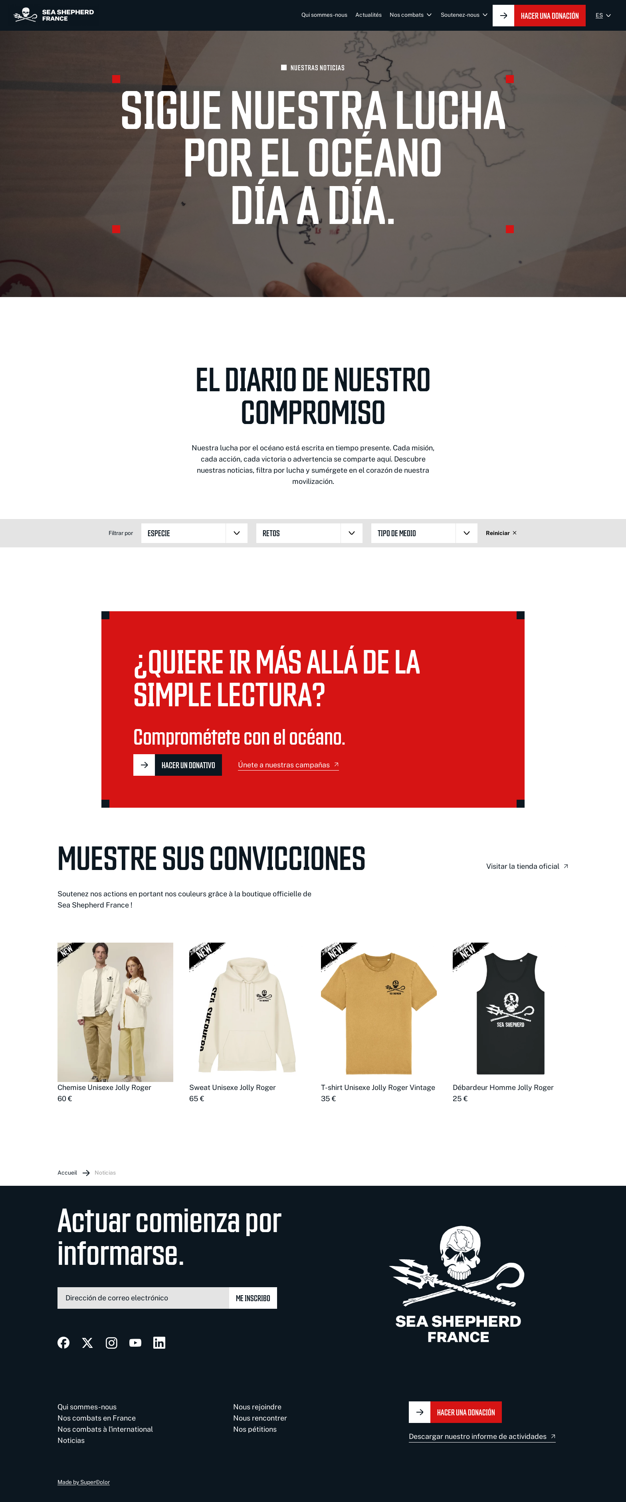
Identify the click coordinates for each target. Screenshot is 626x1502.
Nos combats (407, 15)
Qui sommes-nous (324, 15)
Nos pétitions (255, 1429)
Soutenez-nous (460, 15)
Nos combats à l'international (105, 1429)
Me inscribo (253, 1297)
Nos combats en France (96, 1418)
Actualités (368, 15)
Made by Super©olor (83, 1482)
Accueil (67, 1172)
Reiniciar (501, 533)
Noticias (105, 1172)
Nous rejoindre (257, 1407)
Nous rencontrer (260, 1418)
